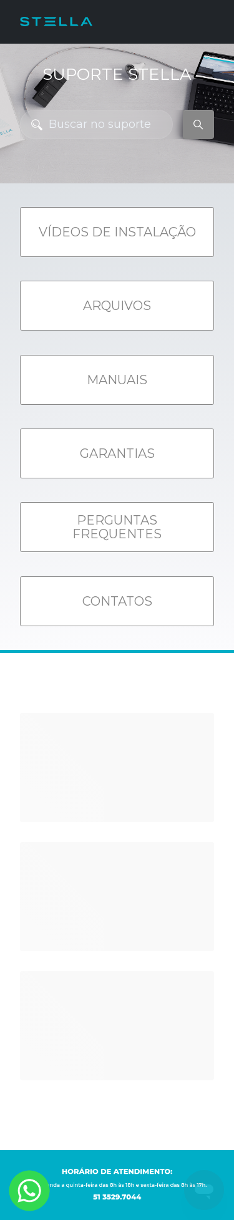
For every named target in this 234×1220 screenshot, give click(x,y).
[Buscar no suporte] (96, 124)
